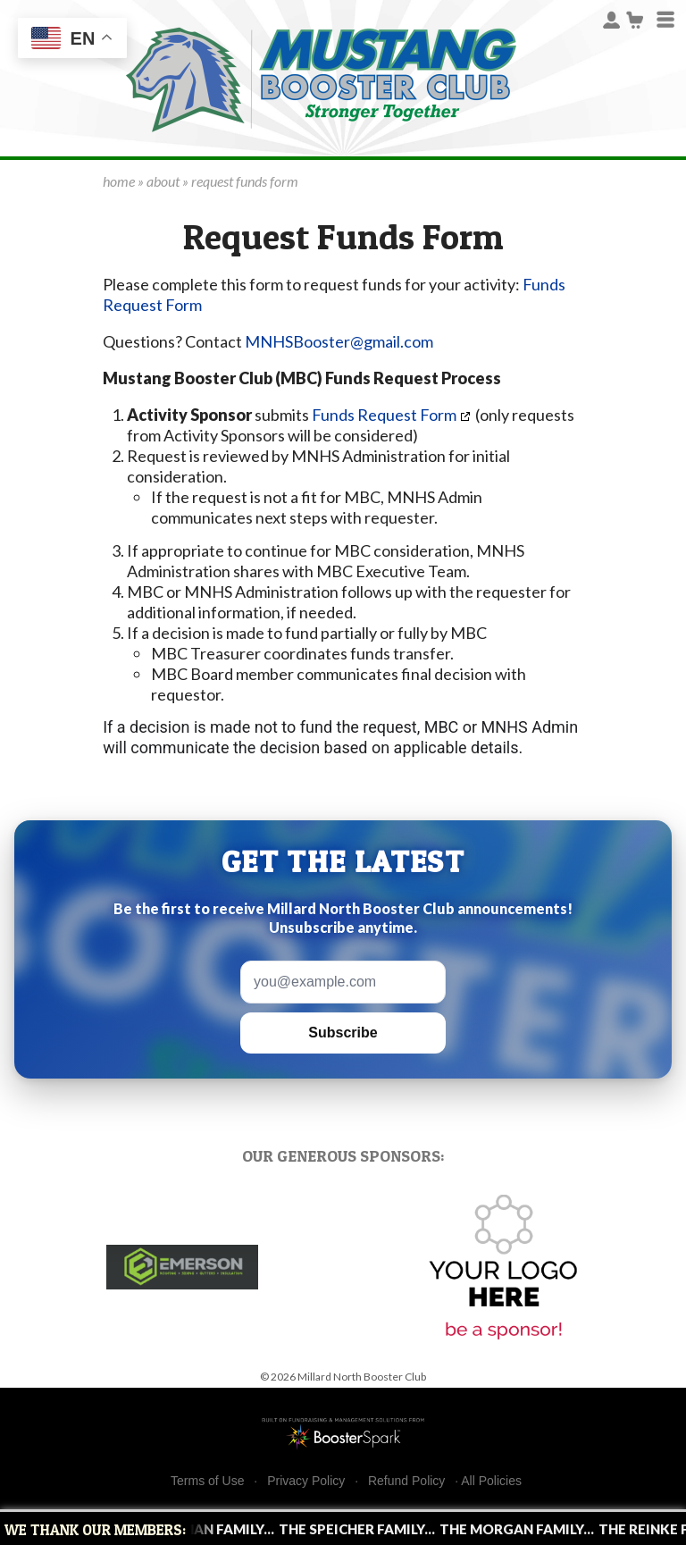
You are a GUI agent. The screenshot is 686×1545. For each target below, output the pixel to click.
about (163, 180)
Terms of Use (207, 1481)
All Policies (491, 1481)
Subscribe (342, 1032)
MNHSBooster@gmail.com (339, 341)
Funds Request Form (382, 414)
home (119, 180)
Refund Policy (406, 1481)
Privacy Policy (306, 1481)
